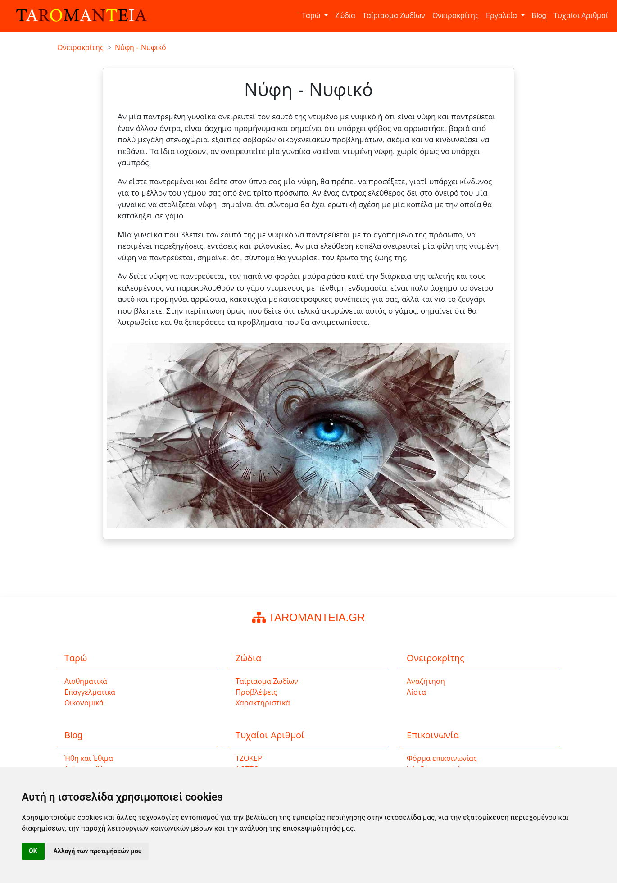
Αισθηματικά (85, 681)
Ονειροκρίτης (455, 15)
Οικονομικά (84, 703)
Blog (539, 15)
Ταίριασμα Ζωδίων (394, 15)
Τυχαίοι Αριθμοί (580, 15)
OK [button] (33, 851)
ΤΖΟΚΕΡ (249, 758)
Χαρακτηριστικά (263, 703)
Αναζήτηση (426, 681)
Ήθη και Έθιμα (88, 758)
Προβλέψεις (256, 692)
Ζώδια (345, 15)
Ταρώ (312, 15)
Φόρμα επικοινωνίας (442, 758)
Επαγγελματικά (89, 692)
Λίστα (416, 692)
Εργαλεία (502, 15)
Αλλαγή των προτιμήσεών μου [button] (98, 851)
